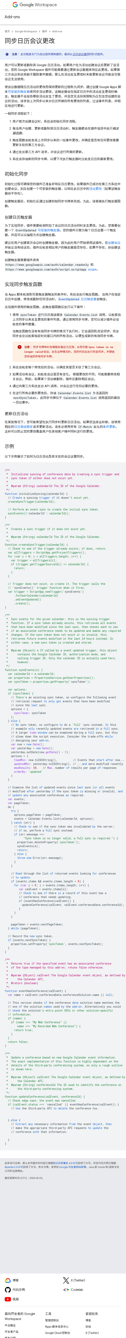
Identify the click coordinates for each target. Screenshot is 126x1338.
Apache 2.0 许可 (14, 1167)
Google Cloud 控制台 (57, 1332)
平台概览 (10, 1325)
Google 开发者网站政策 (72, 1167)
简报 (88, 1326)
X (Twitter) (92, 1332)
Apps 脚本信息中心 (57, 1326)
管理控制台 (52, 1320)
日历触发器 (77, 299)
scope (92, 269)
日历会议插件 (81, 54)
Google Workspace (26, 31)
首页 (7, 31)
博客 (88, 1320)
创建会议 (114, 243)
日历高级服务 (23, 427)
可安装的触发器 (19, 92)
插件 (44, 31)
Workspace (38, 4)
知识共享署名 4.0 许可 (65, 1163)
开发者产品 (11, 1331)
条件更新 (109, 427)
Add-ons (12, 16)
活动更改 (95, 189)
